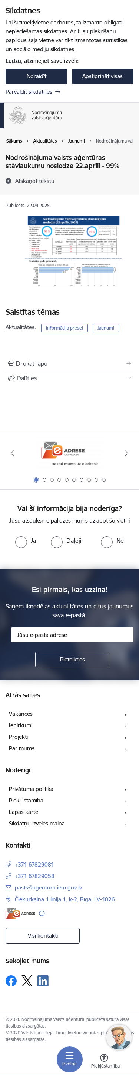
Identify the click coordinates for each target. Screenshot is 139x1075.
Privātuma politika (31, 788)
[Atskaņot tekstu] (34, 180)
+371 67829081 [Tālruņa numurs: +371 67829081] (34, 864)
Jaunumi (105, 328)
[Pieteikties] (72, 659)
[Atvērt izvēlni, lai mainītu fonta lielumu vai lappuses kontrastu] (104, 1062)
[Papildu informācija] (41, 913)
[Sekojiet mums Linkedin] (43, 980)
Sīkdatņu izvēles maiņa (37, 823)
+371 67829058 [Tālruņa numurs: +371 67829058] (34, 875)
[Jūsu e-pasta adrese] (72, 634)
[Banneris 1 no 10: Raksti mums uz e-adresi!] (69, 453)
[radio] (25, 540)
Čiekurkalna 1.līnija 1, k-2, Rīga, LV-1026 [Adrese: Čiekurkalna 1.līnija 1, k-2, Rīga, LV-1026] (65, 899)
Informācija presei (64, 328)
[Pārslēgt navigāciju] (70, 1059)
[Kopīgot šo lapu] (69, 378)
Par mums (21, 748)
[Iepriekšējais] (12, 453)
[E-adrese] (20, 913)
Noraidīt (36, 76)
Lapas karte (23, 811)
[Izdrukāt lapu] (69, 364)
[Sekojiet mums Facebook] (11, 980)
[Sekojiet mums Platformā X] (27, 980)
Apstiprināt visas (102, 76)
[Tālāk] (126, 453)
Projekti (18, 736)
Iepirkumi (20, 725)
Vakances (21, 713)
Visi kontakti (43, 935)
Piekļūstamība (26, 800)
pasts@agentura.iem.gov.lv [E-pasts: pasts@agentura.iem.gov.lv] (48, 887)
